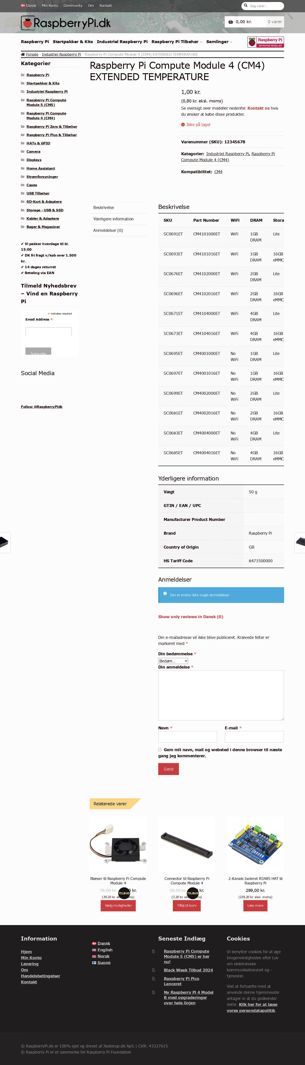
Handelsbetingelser (40, 976)
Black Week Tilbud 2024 (188, 970)
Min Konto (50, 5)
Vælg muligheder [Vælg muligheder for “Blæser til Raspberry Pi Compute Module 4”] (118, 905)
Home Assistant (41, 168)
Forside (32, 54)
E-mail (233, 728)
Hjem (26, 951)
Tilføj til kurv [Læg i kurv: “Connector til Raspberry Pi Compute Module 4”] (187, 905)
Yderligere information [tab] (113, 218)
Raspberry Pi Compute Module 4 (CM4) (46, 116)
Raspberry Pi (35, 41)
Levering (29, 963)
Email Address (39, 319)
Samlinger (217, 41)
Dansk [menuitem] (104, 943)
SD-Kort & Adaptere (44, 201)
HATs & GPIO (38, 143)
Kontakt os (258, 108)
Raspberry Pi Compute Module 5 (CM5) (46, 102)
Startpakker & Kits (73, 41)
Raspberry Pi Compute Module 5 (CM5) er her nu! (186, 956)
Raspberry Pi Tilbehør (174, 41)
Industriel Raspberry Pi (122, 41)
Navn (165, 728)
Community (73, 5)
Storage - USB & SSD (45, 210)
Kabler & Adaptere (43, 218)
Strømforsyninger (42, 176)
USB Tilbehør (38, 193)
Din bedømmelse (177, 653)
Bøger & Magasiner (43, 226)
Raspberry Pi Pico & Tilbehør (52, 134)
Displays (34, 159)
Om (91, 5)
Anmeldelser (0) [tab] (108, 230)
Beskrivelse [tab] (103, 207)
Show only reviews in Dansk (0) (190, 616)
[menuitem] (30, 5)
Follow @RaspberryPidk (41, 406)
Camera (33, 151)
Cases (32, 184)
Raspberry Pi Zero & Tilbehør (52, 126)
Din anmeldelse (175, 667)
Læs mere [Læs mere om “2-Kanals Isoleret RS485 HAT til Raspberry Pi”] (255, 905)
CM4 (218, 171)
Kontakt (106, 5)
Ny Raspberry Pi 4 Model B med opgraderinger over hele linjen (189, 997)
